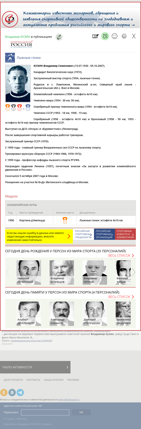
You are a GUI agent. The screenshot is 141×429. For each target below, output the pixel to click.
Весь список (119, 255)
